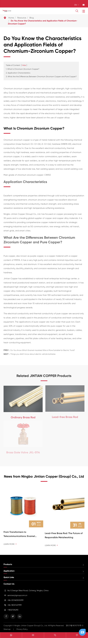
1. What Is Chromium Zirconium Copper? (22, 69)
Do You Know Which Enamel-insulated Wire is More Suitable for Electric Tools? (42, 349)
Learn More (10, 544)
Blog (31, 17)
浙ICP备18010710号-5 (74, 625)
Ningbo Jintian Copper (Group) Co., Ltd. (31, 625)
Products (8, 564)
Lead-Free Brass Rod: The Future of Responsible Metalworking (64, 535)
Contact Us (9, 584)
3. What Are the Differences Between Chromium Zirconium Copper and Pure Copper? (41, 76)
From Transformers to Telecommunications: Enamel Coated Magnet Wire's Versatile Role (23, 534)
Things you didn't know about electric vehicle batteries (32, 353)
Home (11, 17)
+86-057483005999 (15, 600)
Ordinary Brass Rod (23, 416)
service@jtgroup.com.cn (17, 595)
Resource (21, 17)
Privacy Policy (22, 629)
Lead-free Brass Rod (65, 416)
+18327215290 (12, 610)
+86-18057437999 (14, 605)
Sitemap (7, 629)
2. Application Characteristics (18, 73)
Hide (24, 65)
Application (9, 571)
